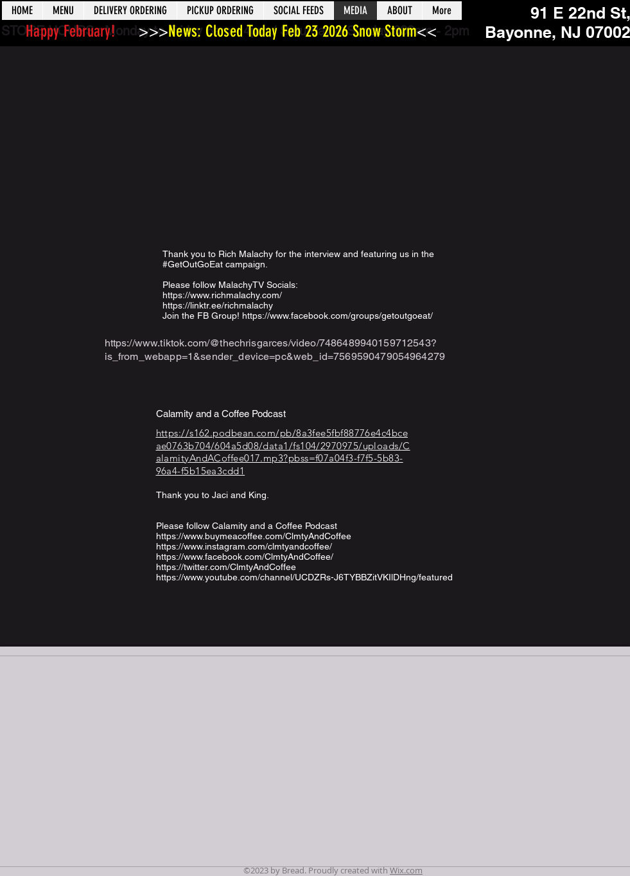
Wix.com (406, 870)
